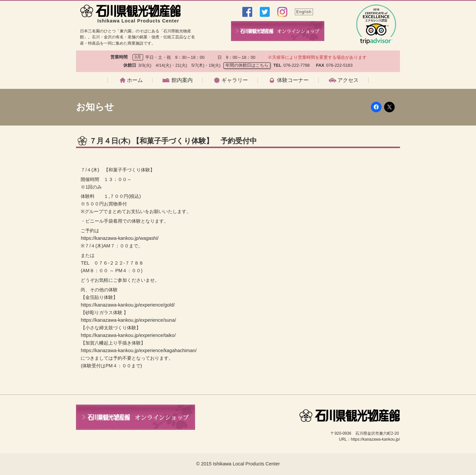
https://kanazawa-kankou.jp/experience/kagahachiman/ (138, 350)
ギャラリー (234, 80)
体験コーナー (293, 80)
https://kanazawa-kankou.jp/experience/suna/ (128, 320)
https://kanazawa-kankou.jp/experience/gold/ (128, 305)
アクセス (348, 80)
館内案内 (182, 80)
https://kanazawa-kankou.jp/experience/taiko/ (128, 335)
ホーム (135, 80)
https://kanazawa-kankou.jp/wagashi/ (119, 238)
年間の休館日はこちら (246, 65)
